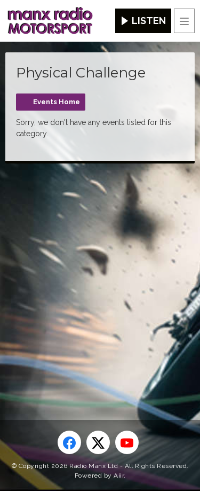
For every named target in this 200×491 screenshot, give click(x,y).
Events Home (56, 102)
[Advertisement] (100, 274)
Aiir (119, 475)
